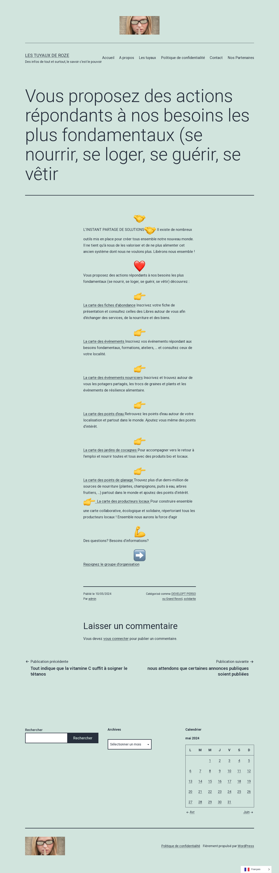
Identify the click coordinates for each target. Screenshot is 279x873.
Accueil (108, 57)
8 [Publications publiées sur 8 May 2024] (210, 771)
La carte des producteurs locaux (116, 501)
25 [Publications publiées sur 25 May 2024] (239, 792)
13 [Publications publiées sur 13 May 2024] (190, 781)
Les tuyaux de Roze (47, 55)
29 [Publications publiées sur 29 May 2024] (210, 802)
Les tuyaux (147, 57)
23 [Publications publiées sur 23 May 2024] (220, 792)
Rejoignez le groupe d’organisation (111, 564)
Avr (190, 812)
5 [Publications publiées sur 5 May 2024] (249, 760)
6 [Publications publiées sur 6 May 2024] (190, 771)
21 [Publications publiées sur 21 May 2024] (200, 792)
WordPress (246, 846)
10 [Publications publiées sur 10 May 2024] (229, 771)
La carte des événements (104, 341)
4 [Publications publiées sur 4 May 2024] (239, 760)
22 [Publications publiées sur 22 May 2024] (210, 792)
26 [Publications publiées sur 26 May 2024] (249, 792)
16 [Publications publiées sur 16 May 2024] (220, 781)
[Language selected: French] (256, 869)
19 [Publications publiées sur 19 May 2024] (249, 781)
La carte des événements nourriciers (113, 377)
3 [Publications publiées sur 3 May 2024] (229, 760)
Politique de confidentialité (183, 57)
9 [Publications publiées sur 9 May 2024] (220, 771)
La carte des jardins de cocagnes (110, 450)
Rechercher (34, 730)
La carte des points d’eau (104, 414)
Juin (248, 812)
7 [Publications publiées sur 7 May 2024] (200, 771)
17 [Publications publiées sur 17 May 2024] (229, 781)
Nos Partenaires (241, 57)
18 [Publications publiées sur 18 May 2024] (239, 781)
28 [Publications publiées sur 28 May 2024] (200, 802)
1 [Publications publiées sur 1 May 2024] (210, 760)
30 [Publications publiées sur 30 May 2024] (220, 802)
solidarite (190, 599)
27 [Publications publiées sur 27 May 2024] (190, 802)
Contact (216, 57)
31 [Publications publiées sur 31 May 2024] (229, 802)
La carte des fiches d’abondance (109, 305)
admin (92, 599)
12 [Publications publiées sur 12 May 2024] (249, 771)
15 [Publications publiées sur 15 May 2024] (210, 781)
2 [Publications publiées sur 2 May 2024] (220, 760)
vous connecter (116, 638)
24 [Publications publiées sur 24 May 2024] (229, 792)
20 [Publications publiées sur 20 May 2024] (190, 792)
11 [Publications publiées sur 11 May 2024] (239, 771)
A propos (126, 57)
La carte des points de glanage (108, 480)
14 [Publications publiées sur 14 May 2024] (200, 781)
